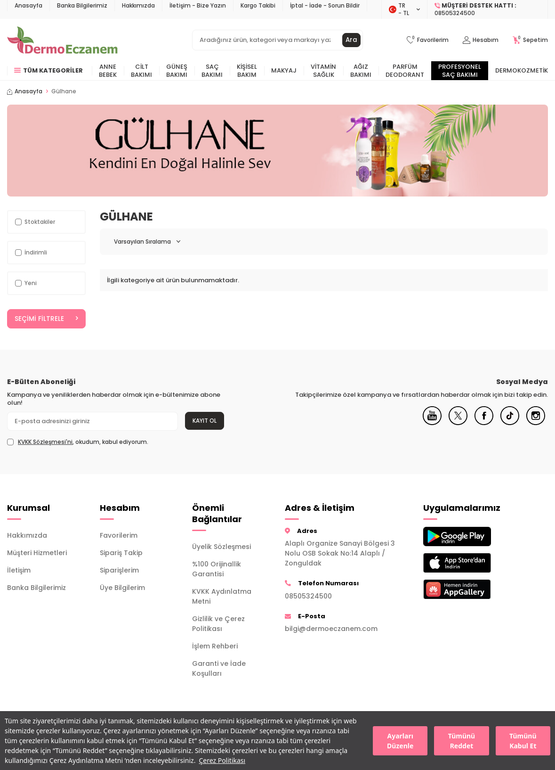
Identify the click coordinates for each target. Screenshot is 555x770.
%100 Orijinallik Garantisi (216, 569)
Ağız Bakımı (360, 70)
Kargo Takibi (258, 5)
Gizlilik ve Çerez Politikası (218, 624)
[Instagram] (535, 423)
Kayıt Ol (205, 421)
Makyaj (284, 70)
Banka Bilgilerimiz (82, 5)
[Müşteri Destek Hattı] (487, 9)
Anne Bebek (108, 70)
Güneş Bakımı (176, 70)
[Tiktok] (509, 423)
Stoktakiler (35, 222)
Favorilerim (118, 536)
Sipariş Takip (121, 553)
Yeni (26, 283)
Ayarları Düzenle (400, 740)
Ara (351, 40)
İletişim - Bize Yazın (197, 5)
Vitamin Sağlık (323, 70)
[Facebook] (484, 423)
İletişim (19, 570)
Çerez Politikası (222, 760)
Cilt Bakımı (141, 70)
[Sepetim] (530, 40)
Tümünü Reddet (461, 740)
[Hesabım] (481, 40)
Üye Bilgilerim (122, 588)
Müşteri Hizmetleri (37, 553)
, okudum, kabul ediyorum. (77, 442)
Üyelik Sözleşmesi (221, 547)
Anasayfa (28, 5)
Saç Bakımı (212, 70)
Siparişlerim (119, 570)
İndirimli (31, 252)
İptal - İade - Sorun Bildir (325, 5)
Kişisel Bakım (247, 70)
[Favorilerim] (428, 40)
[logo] (62, 40)
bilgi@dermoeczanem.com (331, 629)
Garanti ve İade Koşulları (219, 669)
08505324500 (308, 596)
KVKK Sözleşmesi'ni (45, 442)
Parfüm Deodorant (405, 70)
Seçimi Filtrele (46, 319)
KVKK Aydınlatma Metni (221, 596)
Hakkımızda (138, 5)
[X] (458, 423)
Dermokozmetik (521, 70)
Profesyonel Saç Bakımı (459, 70)
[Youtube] (432, 423)
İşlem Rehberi (215, 646)
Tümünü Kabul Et (522, 740)
